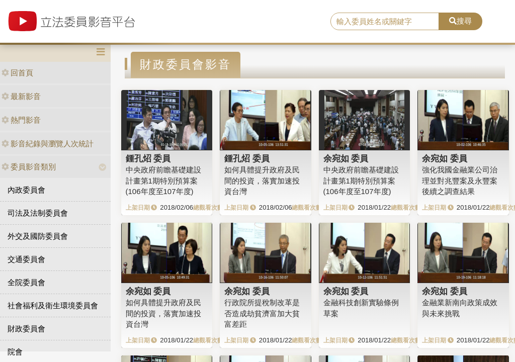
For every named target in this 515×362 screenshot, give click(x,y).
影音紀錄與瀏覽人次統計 (48, 143)
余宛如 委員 (346, 158)
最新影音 (21, 96)
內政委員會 (26, 190)
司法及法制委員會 (38, 213)
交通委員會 (26, 259)
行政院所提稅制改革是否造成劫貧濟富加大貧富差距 (262, 313)
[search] (384, 22)
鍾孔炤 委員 (148, 158)
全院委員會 (26, 282)
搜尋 (460, 21)
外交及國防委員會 (38, 236)
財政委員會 (26, 328)
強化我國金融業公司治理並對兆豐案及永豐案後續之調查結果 (459, 180)
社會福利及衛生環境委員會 (53, 305)
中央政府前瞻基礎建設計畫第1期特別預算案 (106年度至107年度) (163, 180)
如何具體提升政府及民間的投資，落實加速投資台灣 (262, 180)
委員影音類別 (29, 166)
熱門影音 (21, 120)
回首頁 (17, 72)
